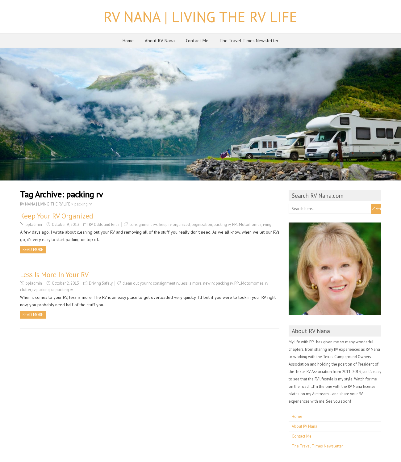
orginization (201, 224)
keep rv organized (174, 224)
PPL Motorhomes (246, 224)
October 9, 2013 (65, 224)
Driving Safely (101, 283)
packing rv (222, 224)
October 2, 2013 (65, 283)
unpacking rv (62, 289)
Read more (33, 249)
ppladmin (34, 224)
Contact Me (197, 41)
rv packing (41, 289)
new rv (208, 283)
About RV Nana (160, 41)
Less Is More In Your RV (54, 274)
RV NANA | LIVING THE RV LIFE (200, 16)
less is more (191, 283)
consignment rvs (143, 224)
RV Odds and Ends (104, 224)
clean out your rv (137, 283)
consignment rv (166, 283)
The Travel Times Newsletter (248, 41)
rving (267, 224)
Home (128, 41)
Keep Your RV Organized (56, 215)
